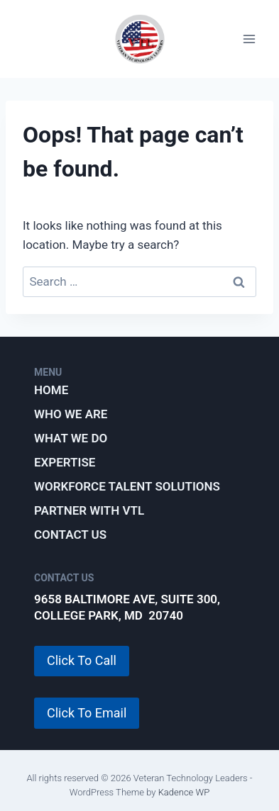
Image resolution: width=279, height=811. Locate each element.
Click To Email (86, 712)
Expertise (64, 462)
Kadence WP (184, 792)
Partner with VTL (89, 510)
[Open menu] (249, 39)
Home (51, 390)
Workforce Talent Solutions (127, 486)
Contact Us (70, 534)
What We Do (70, 438)
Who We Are (70, 414)
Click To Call (81, 660)
